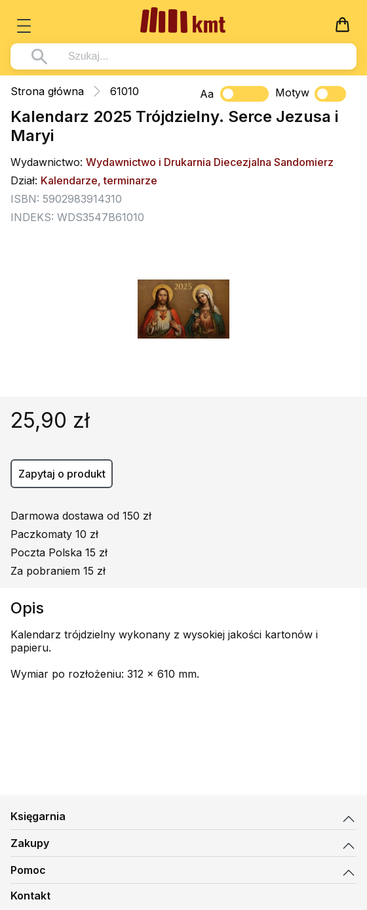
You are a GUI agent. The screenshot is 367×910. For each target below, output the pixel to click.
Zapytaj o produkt (62, 473)
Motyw (310, 94)
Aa (207, 93)
